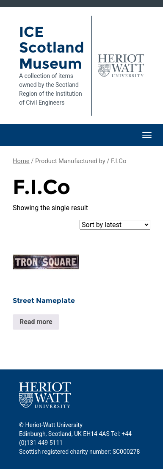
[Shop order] (115, 225)
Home (21, 161)
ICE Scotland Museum (51, 47)
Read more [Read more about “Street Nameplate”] (35, 322)
